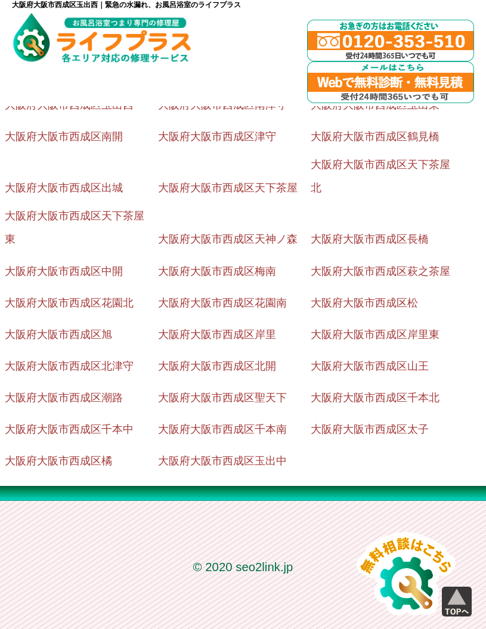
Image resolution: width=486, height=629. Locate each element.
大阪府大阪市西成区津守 (217, 136)
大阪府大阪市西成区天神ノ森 (228, 239)
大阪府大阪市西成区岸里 (217, 334)
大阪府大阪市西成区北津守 (69, 366)
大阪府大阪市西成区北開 (217, 366)
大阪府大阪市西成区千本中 (69, 429)
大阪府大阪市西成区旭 (58, 334)
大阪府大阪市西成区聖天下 (222, 398)
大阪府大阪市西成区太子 (370, 429)
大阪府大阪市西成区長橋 (370, 239)
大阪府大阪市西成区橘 (58, 461)
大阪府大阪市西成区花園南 (222, 303)
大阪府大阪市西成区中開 (64, 271)
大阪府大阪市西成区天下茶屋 (228, 188)
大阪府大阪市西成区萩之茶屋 (380, 271)
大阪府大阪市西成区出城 (64, 188)
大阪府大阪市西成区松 (364, 303)
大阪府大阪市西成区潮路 (64, 398)
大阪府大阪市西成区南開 (64, 136)
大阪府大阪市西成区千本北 (375, 398)
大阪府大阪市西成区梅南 (217, 271)
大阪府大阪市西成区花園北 (69, 303)
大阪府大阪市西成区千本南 (222, 429)
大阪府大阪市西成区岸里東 (375, 334)
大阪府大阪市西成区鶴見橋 (375, 136)
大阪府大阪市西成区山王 (370, 366)
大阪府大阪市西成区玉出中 (222, 461)
